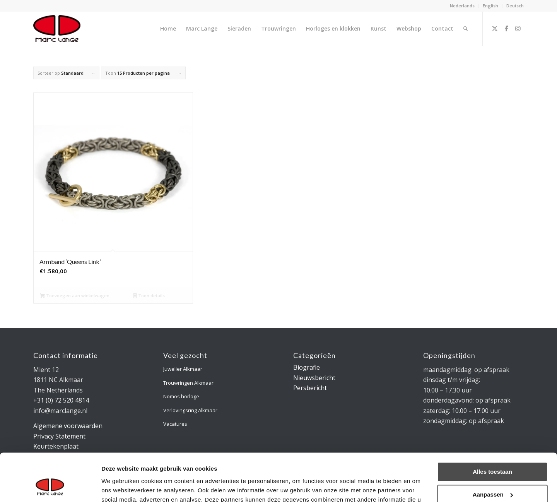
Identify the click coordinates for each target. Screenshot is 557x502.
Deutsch (515, 6)
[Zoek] (465, 28)
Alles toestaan (492, 428)
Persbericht (310, 388)
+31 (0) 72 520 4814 (61, 400)
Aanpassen (493, 451)
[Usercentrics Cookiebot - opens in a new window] (50, 487)
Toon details (149, 295)
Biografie (306, 367)
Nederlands (462, 6)
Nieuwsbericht (314, 378)
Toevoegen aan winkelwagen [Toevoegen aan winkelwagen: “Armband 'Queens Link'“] (74, 295)
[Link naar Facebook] (506, 28)
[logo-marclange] (56, 28)
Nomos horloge (181, 396)
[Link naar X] (495, 28)
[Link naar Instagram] (518, 28)
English (490, 6)
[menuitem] (462, 6)
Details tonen (119, 486)
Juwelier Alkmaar (182, 368)
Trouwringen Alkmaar (188, 382)
